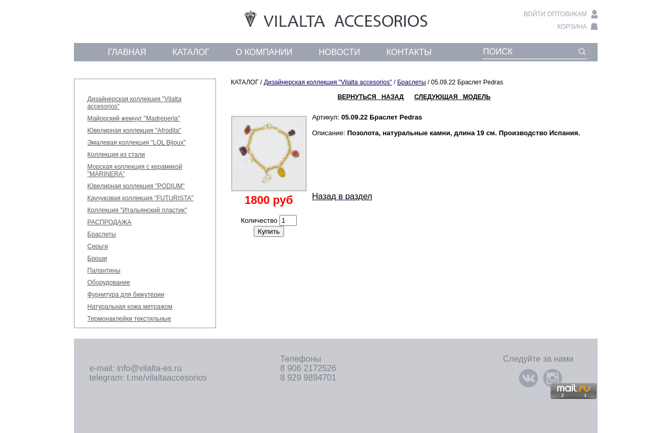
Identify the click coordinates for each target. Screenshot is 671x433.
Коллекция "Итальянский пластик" (137, 210)
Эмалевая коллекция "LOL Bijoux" (137, 142)
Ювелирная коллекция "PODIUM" (136, 186)
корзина (572, 26)
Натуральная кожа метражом (130, 306)
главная (127, 52)
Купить (269, 231)
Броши (97, 258)
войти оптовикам (555, 14)
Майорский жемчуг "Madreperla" (134, 118)
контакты (408, 52)
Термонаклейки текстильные (129, 318)
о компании (264, 52)
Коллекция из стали (116, 154)
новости (339, 52)
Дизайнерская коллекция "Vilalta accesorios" (328, 82)
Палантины (104, 270)
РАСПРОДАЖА (110, 222)
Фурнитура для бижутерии (126, 294)
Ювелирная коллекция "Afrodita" (134, 130)
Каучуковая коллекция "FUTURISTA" (141, 198)
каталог (191, 52)
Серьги (98, 246)
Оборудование (109, 282)
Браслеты (102, 234)
